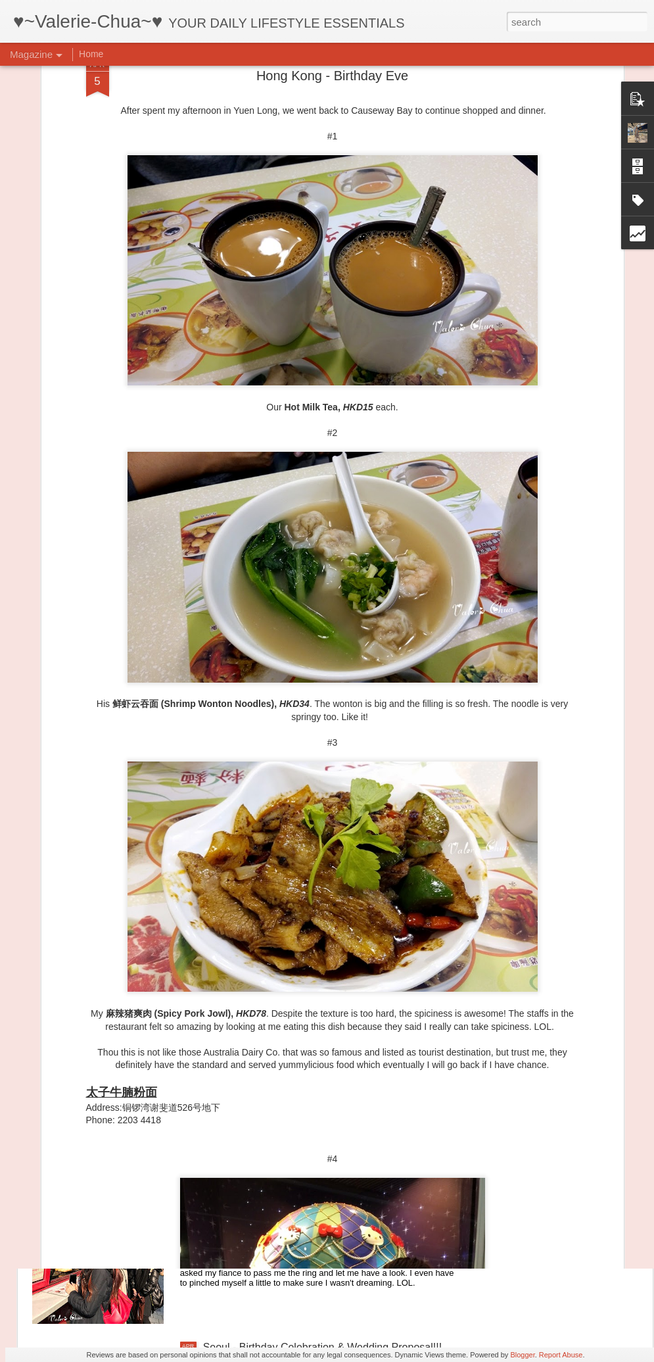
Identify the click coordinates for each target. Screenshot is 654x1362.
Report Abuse (561, 1355)
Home (91, 54)
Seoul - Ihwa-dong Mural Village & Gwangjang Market (328, 1048)
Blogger (522, 1355)
